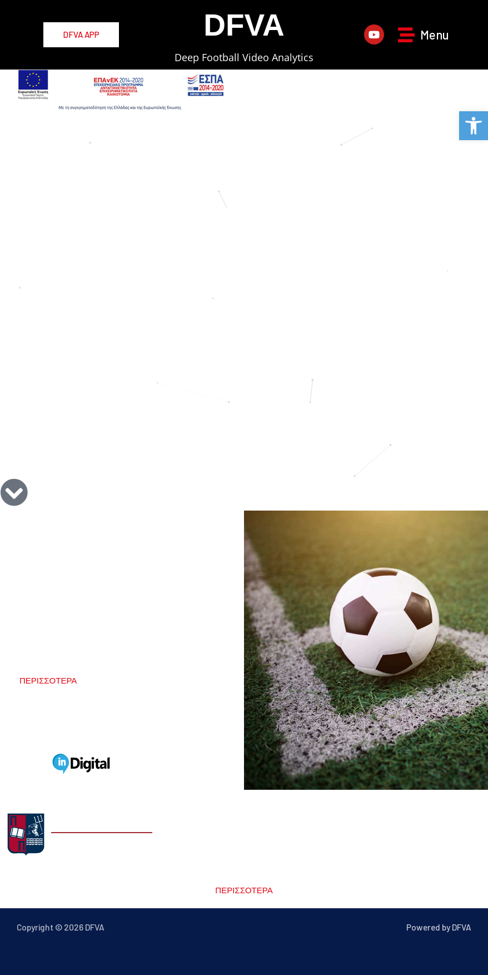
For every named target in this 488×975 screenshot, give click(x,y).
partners (83, 728)
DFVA (244, 25)
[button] (473, 125)
